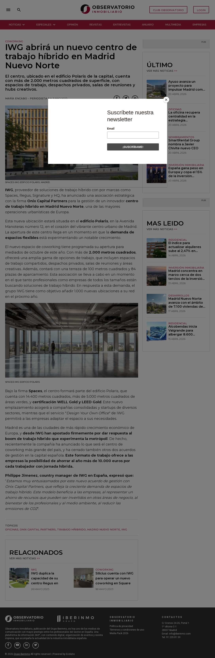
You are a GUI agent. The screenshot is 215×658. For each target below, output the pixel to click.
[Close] (166, 100)
